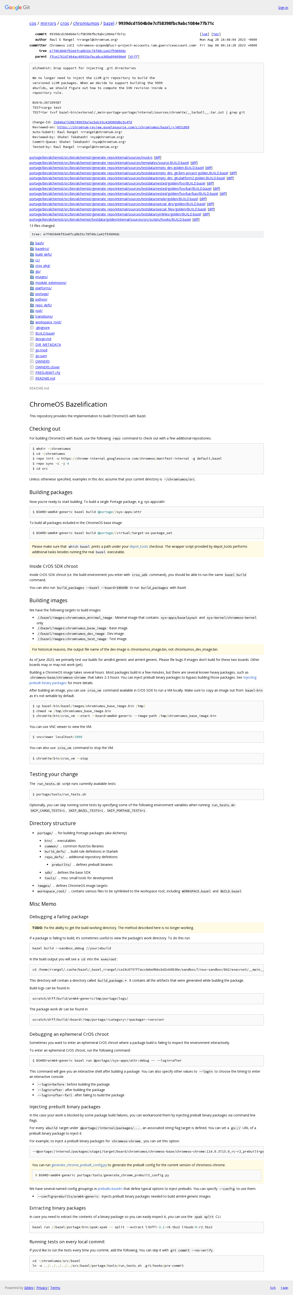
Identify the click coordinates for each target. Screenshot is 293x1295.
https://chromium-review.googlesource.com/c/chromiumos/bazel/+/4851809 (123, 127)
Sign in (283, 7)
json (284, 1287)
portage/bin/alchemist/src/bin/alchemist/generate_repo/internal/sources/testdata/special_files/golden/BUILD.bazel (117, 209)
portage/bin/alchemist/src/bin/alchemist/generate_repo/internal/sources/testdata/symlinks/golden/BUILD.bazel (115, 214)
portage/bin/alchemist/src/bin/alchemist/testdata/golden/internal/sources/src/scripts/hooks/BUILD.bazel (110, 219)
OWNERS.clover (47, 367)
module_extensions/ (50, 282)
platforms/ (43, 288)
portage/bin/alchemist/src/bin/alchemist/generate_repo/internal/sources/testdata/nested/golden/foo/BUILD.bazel (117, 183)
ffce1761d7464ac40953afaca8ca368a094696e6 (88, 56)
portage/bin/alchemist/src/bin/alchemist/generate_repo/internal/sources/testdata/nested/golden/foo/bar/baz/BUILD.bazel (123, 193)
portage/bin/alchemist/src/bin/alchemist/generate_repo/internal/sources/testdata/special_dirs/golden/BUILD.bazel (117, 204)
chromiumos (86, 23)
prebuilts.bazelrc (110, 1188)
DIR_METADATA (48, 344)
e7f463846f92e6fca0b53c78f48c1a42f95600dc (88, 51)
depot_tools (139, 546)
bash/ (39, 243)
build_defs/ (43, 254)
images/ (41, 277)
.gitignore (42, 327)
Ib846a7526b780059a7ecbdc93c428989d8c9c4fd (93, 122)
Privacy (41, 1287)
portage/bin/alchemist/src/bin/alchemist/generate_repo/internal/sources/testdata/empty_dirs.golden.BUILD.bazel (116, 167)
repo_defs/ (43, 305)
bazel (108, 23)
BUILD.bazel (45, 333)
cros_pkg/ (42, 265)
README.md (45, 378)
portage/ (42, 294)
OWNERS (42, 361)
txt (273, 1287)
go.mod (41, 350)
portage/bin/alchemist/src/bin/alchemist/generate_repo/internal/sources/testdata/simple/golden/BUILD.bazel (113, 199)
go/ (38, 271)
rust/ (39, 310)
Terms (55, 1287)
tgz (216, 34)
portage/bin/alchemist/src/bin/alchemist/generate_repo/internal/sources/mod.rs (91, 157)
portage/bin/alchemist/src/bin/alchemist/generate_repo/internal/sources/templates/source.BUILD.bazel (109, 162)
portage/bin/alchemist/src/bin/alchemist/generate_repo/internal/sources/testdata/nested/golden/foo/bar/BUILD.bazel (120, 188)
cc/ (37, 260)
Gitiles (28, 1287)
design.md (43, 339)
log (204, 34)
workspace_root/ (48, 322)
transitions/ (44, 316)
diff (134, 56)
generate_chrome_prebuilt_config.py (79, 1165)
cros (64, 23)
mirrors (48, 23)
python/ (41, 299)
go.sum (41, 356)
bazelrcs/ (42, 248)
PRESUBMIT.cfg (47, 372)
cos (32, 23)
